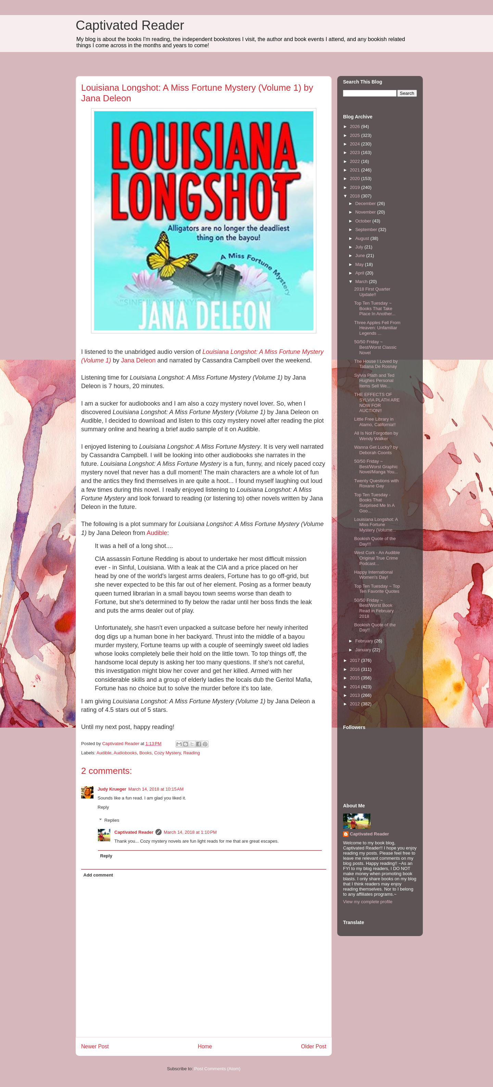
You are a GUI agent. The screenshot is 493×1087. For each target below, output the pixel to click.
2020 (355, 178)
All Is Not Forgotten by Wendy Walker (376, 436)
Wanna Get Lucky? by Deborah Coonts (375, 450)
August (362, 238)
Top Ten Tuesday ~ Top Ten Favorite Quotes (377, 589)
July (360, 247)
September (366, 229)
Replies (111, 820)
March (362, 281)
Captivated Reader (130, 25)
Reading (191, 752)
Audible (157, 532)
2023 (355, 152)
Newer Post (95, 1046)
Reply (103, 807)
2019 (355, 187)
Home (205, 1046)
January (363, 649)
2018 (355, 196)
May (360, 264)
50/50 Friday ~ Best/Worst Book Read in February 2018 (373, 608)
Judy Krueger (112, 789)
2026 (355, 126)
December (366, 203)
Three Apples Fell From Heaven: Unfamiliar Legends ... (377, 328)
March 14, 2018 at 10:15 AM (156, 789)
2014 (355, 686)
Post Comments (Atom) (217, 1068)
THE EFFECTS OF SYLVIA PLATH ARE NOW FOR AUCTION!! (377, 402)
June (360, 255)
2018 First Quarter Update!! (372, 291)
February (365, 640)
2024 (355, 143)
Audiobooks (125, 752)
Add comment (98, 875)
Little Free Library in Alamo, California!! (374, 422)
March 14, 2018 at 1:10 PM (190, 832)
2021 (355, 169)
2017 (355, 660)
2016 (355, 669)
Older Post (313, 1046)
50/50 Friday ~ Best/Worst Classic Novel (375, 347)
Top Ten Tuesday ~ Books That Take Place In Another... (374, 308)
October (363, 220)
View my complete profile (367, 901)
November (366, 212)
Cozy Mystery (167, 752)
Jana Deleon (138, 360)
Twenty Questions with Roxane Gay (376, 483)
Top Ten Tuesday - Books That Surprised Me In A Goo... (374, 502)
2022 (355, 161)
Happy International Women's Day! (373, 575)
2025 (355, 135)
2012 (355, 703)
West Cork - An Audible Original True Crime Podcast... (377, 558)
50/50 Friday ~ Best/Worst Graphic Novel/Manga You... (376, 466)
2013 (355, 695)
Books (145, 752)
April (360, 273)
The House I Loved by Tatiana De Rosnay (375, 364)
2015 (355, 677)
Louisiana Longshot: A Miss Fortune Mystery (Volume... (375, 525)
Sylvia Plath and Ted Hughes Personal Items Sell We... (374, 380)
